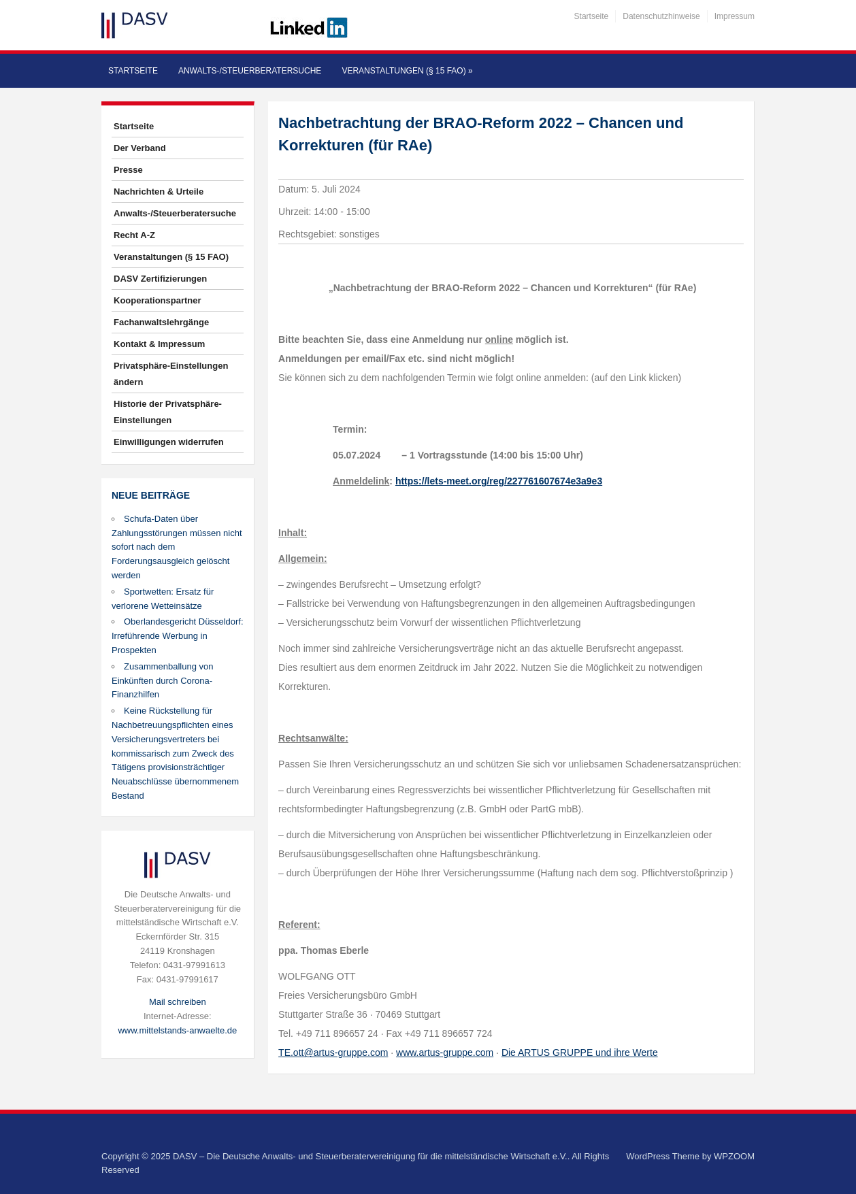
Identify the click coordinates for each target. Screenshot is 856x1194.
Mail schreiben (177, 1002)
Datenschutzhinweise (661, 16)
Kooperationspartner (157, 300)
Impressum (734, 16)
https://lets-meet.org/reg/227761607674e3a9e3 (498, 481)
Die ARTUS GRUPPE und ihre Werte (579, 1052)
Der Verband (140, 148)
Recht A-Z (134, 235)
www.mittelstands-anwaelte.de (177, 1030)
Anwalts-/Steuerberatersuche (249, 71)
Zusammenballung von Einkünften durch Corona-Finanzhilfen (163, 680)
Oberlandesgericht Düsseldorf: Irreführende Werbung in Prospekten (178, 635)
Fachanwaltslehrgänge (161, 322)
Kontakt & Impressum (159, 344)
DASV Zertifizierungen (160, 278)
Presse (128, 170)
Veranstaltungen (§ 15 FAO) (407, 71)
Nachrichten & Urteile (158, 191)
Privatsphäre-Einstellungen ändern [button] (171, 374)
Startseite (591, 16)
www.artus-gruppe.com (444, 1052)
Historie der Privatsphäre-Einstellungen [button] (168, 412)
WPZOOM (734, 1156)
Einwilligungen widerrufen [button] (169, 442)
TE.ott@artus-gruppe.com (333, 1052)
